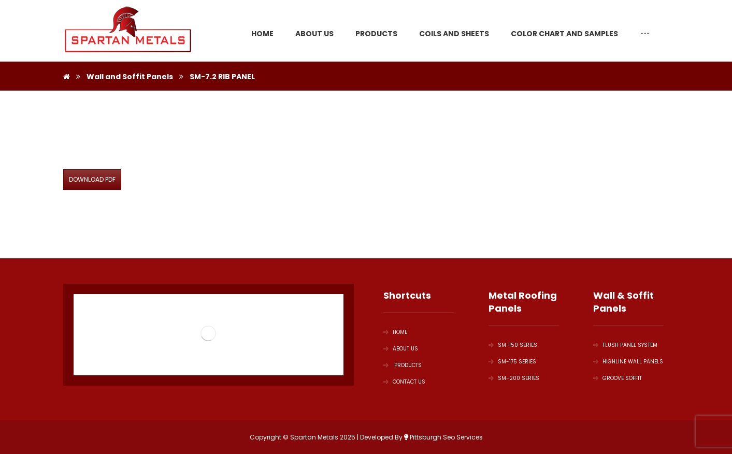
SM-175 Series (512, 361)
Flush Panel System (625, 345)
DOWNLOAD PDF (92, 179)
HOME (395, 332)
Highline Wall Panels (628, 361)
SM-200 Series (514, 378)
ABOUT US (400, 349)
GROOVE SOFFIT (617, 378)
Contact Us (404, 382)
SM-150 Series (513, 345)
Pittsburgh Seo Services (443, 437)
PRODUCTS (402, 365)
